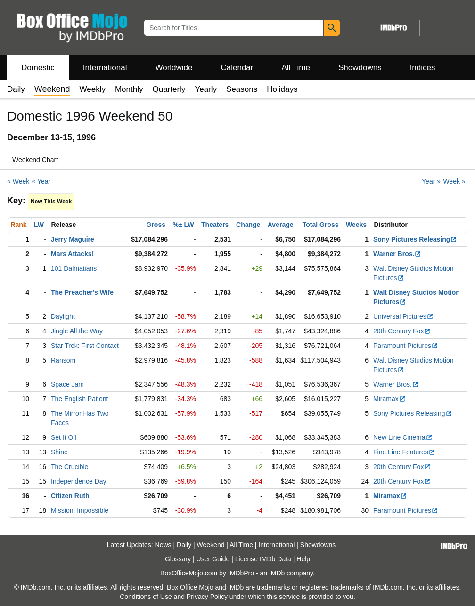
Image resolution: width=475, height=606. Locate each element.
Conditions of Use (146, 596)
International (105, 67)
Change (248, 224)
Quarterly (168, 89)
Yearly (206, 89)
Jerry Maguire (72, 239)
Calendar (237, 67)
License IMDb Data (263, 559)
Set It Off (64, 437)
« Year (41, 181)
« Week (18, 181)
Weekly (93, 89)
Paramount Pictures (405, 345)
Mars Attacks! (72, 254)
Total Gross (321, 224)
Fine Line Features (404, 452)
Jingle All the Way (77, 331)
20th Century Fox (402, 331)
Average (281, 224)
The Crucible (69, 466)
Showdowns (360, 67)
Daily (16, 89)
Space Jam (67, 384)
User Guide (213, 559)
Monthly (129, 89)
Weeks (356, 224)
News (163, 545)
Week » (454, 181)
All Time (296, 67)
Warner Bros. (397, 254)
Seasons (241, 89)
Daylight (63, 316)
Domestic (38, 67)
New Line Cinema (403, 437)
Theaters (215, 224)
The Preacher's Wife (82, 292)
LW (39, 224)
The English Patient (79, 399)
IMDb (277, 573)
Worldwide (173, 67)
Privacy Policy (207, 596)
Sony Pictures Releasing (415, 239)
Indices (422, 67)
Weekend (211, 545)
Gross (156, 224)
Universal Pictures (403, 316)
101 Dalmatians (74, 268)
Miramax (389, 399)
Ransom (63, 360)
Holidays (282, 89)
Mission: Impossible (79, 510)
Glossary (178, 559)
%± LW (183, 224)
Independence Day (78, 481)
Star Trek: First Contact (85, 345)
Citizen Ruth (70, 496)
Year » (431, 181)
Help (303, 559)
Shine (59, 452)
